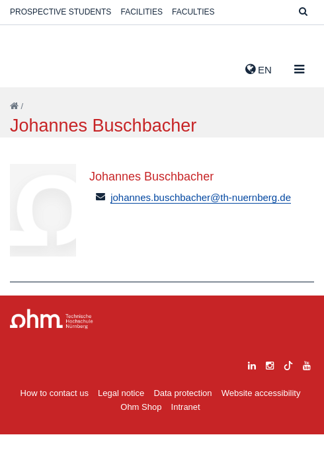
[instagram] (270, 364)
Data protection (182, 393)
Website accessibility (261, 393)
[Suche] (303, 12)
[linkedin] (252, 364)
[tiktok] (288, 364)
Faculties (193, 12)
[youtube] (307, 364)
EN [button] (258, 69)
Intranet (185, 407)
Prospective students (60, 12)
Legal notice (121, 393)
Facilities (142, 12)
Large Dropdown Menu (51, 319)
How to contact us (54, 393)
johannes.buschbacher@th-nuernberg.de (200, 197)
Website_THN (30, 67)
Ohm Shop (140, 407)
